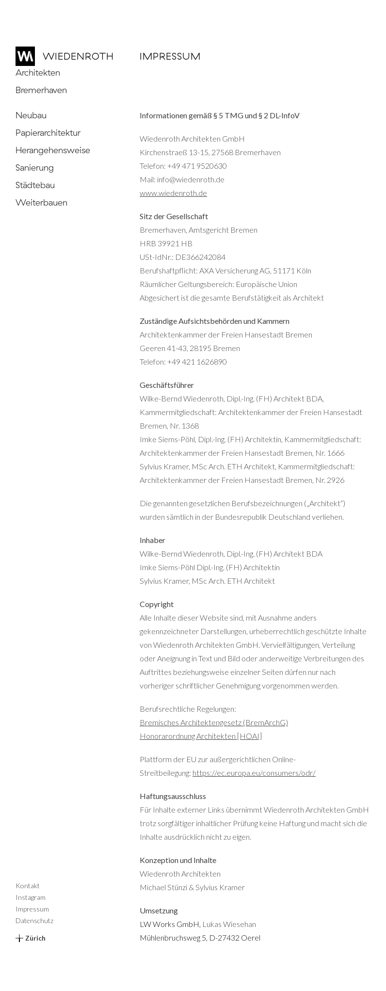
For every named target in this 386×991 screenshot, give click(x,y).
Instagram (31, 897)
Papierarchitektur (48, 132)
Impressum (32, 909)
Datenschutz (34, 920)
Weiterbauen (41, 202)
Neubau (31, 115)
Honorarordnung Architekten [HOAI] (201, 735)
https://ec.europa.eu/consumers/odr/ (254, 772)
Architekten (38, 72)
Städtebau (35, 185)
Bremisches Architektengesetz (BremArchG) (214, 722)
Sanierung (35, 167)
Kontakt (28, 885)
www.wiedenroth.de (173, 192)
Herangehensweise (53, 150)
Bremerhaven (41, 90)
